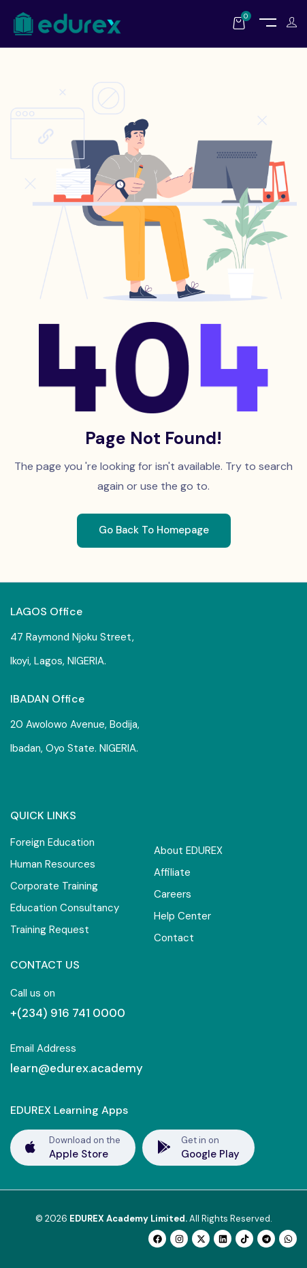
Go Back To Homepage (154, 530)
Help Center (182, 916)
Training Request (49, 930)
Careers (172, 894)
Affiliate (172, 872)
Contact (174, 938)
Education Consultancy (64, 908)
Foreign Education (52, 842)
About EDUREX (188, 850)
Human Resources (52, 864)
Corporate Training (54, 886)
